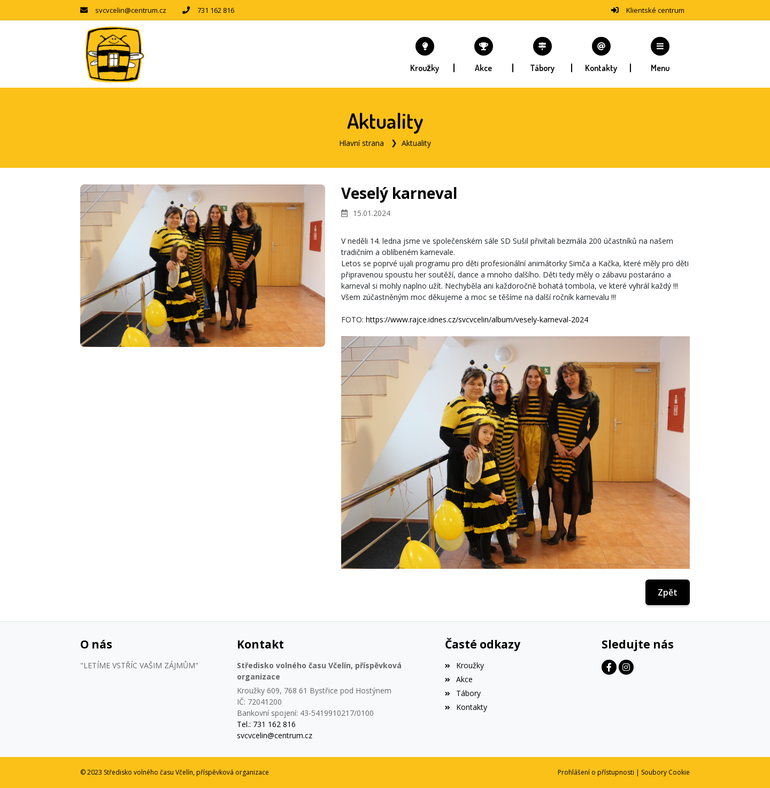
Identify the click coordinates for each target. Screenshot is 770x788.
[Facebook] (609, 667)
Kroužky (464, 665)
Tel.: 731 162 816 (266, 724)
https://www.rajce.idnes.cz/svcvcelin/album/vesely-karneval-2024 (477, 319)
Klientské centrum (655, 10)
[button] (660, 54)
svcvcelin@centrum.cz (130, 10)
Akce (458, 679)
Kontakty (466, 707)
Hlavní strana (361, 143)
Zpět (667, 592)
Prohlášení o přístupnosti (596, 772)
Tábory (462, 693)
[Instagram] (626, 667)
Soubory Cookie (665, 772)
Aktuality (416, 143)
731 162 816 (215, 10)
